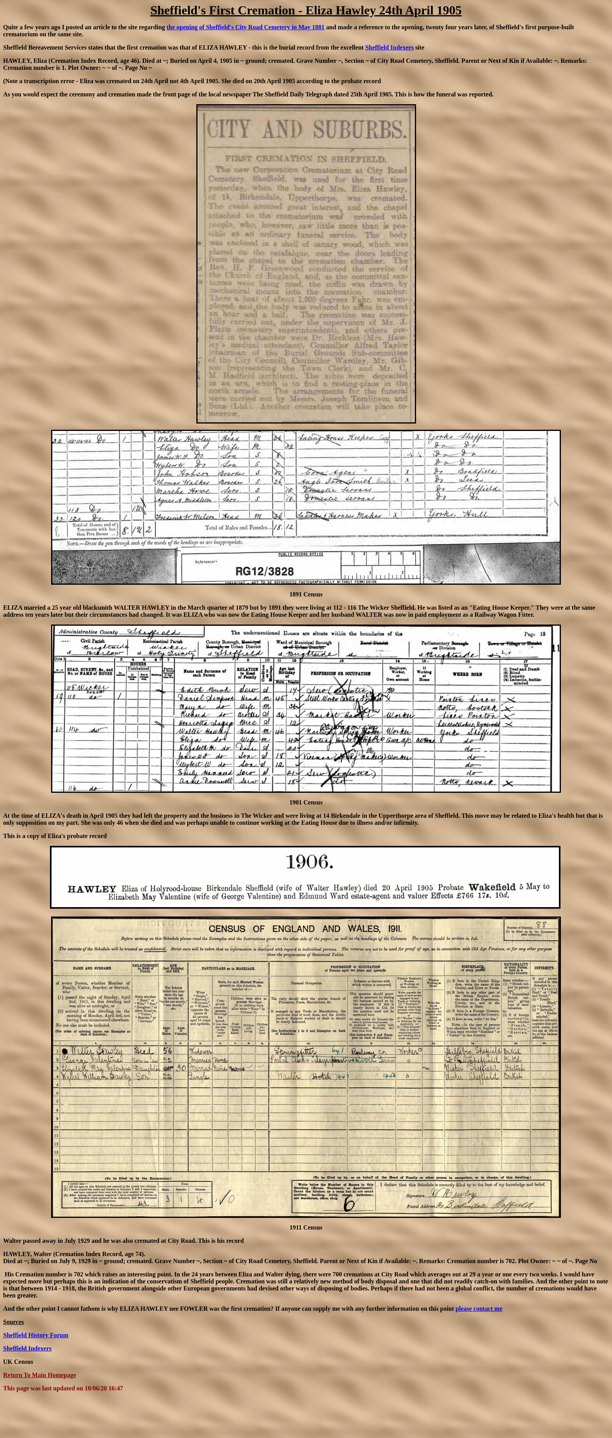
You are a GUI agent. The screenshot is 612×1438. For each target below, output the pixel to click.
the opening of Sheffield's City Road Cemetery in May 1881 (246, 27)
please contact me (478, 1308)
